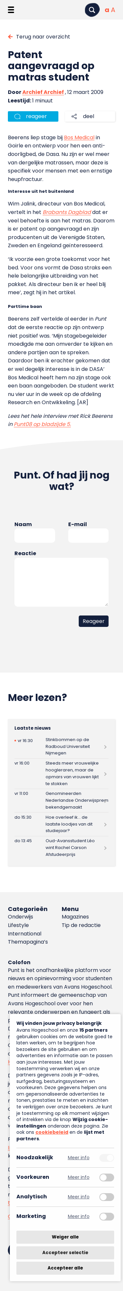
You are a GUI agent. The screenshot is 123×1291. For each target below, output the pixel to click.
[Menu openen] (11, 10)
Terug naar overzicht (43, 36)
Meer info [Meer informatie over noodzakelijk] (79, 1158)
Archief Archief (43, 92)
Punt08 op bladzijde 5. (42, 424)
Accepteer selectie (65, 1253)
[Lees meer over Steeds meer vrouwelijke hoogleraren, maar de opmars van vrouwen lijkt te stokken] (61, 774)
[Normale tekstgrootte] (107, 10)
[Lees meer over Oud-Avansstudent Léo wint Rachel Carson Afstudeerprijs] (61, 847)
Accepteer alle (65, 1268)
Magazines (75, 916)
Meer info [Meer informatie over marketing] (79, 1216)
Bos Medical (79, 137)
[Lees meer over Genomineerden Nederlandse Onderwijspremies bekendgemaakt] (61, 800)
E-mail (77, 524)
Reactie (25, 553)
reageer (36, 116)
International (24, 933)
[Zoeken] (92, 10)
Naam (23, 524)
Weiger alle (65, 1237)
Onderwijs (20, 916)
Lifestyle (18, 925)
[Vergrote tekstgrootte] (113, 10)
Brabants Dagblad (67, 212)
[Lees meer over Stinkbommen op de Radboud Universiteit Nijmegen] (61, 746)
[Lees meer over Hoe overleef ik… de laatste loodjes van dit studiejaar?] (61, 824)
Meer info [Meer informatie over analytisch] (79, 1197)
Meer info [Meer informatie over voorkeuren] (79, 1177)
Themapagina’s (28, 942)
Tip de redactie (81, 925)
